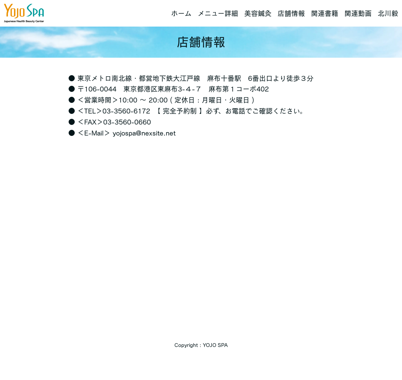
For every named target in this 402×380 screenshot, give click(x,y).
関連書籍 (324, 13)
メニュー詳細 (218, 13)
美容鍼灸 (258, 13)
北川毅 (388, 13)
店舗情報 (291, 13)
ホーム (181, 13)
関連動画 (358, 13)
